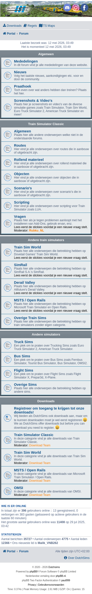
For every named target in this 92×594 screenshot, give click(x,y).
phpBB (33, 571)
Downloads (45, 401)
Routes (20, 145)
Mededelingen (26, 61)
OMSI (18, 488)
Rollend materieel (29, 160)
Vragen (20, 217)
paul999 (65, 580)
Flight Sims (23, 370)
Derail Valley (24, 282)
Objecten (21, 174)
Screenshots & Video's (33, 101)
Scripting (21, 202)
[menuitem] (12, 26)
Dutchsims (54, 567)
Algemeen (46, 54)
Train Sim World (27, 247)
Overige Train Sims (30, 318)
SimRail (20, 265)
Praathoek (22, 86)
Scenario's (23, 188)
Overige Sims (25, 385)
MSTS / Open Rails (29, 300)
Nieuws (20, 72)
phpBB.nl (61, 576)
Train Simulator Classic (46, 124)
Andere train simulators (46, 240)
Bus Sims (22, 356)
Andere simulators (46, 334)
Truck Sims (23, 342)
